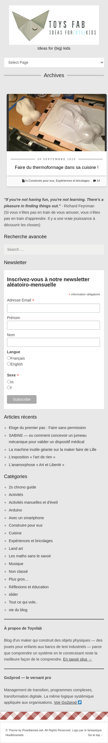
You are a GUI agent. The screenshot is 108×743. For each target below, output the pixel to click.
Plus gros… (19, 579)
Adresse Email (20, 300)
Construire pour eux (41, 180)
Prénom (13, 318)
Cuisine (15, 533)
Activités (16, 494)
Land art (16, 548)
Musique (16, 564)
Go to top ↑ (95, 735)
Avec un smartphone (26, 518)
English (16, 364)
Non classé (18, 571)
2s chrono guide (22, 487)
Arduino (15, 510)
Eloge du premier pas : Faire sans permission (47, 428)
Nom (11, 335)
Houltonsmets (14, 735)
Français (17, 358)
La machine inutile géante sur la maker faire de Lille (53, 449)
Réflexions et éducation (29, 587)
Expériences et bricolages (73, 180)
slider (13, 594)
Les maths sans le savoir (30, 556)
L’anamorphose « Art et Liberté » (36, 465)
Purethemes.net (32, 730)
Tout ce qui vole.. (23, 602)
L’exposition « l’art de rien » (32, 457)
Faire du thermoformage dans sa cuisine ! (57, 167)
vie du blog (18, 610)
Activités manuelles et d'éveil (33, 502)
